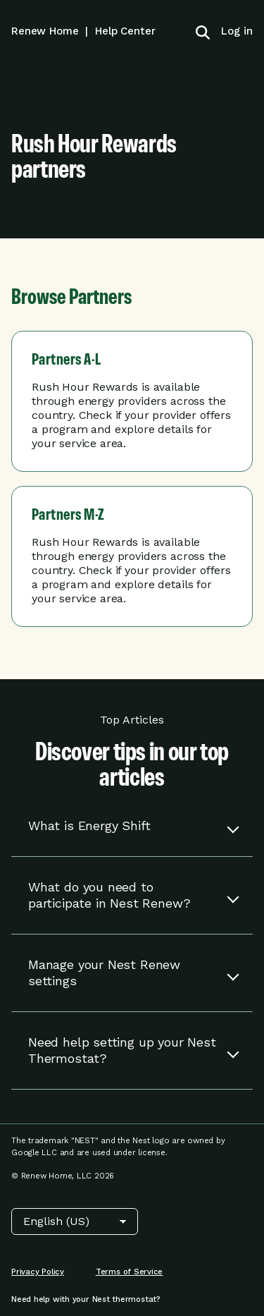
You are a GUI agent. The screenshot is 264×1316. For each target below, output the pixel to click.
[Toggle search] (203, 31)
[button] (132, 826)
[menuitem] (231, 31)
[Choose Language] (74, 1221)
